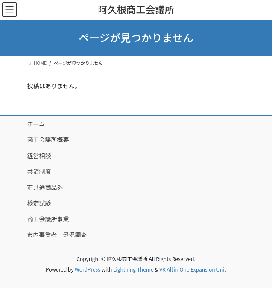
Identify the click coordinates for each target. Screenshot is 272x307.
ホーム (36, 123)
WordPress (87, 269)
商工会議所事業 (48, 218)
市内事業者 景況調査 (57, 234)
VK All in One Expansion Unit (192, 269)
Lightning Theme (133, 269)
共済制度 (39, 171)
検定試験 (39, 203)
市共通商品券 (45, 187)
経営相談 (39, 155)
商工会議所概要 (48, 139)
